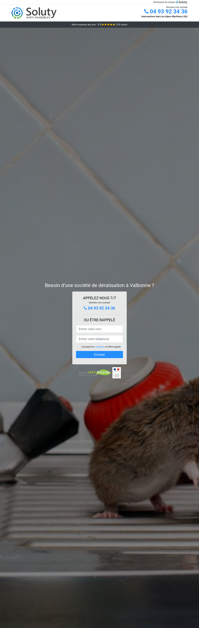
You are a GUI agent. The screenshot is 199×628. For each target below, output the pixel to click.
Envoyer (99, 354)
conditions (100, 347)
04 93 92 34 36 (165, 11)
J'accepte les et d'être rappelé (101, 347)
